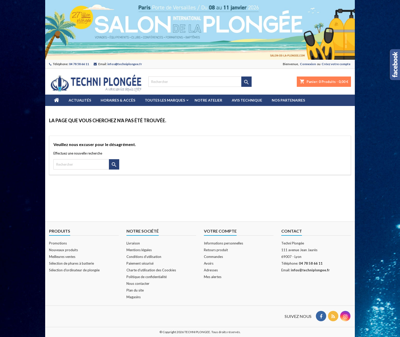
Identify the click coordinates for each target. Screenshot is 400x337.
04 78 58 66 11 (79, 64)
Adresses (211, 270)
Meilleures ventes (62, 257)
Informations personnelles (223, 243)
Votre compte (220, 230)
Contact (291, 230)
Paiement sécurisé (140, 263)
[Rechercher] (200, 81)
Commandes (213, 257)
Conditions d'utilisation (143, 257)
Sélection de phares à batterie (71, 263)
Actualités (80, 100)
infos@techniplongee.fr (124, 64)
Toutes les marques (165, 100)
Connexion (308, 64)
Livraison (133, 243)
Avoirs (208, 263)
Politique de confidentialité (146, 277)
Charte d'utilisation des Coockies (151, 270)
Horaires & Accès (118, 100)
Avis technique (247, 100)
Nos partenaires (288, 100)
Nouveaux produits (63, 250)
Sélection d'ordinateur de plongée (74, 270)
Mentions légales (139, 250)
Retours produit (216, 250)
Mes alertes (212, 277)
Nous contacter (137, 283)
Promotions (58, 243)
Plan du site (135, 290)
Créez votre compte (336, 64)
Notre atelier (208, 100)
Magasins (133, 297)
